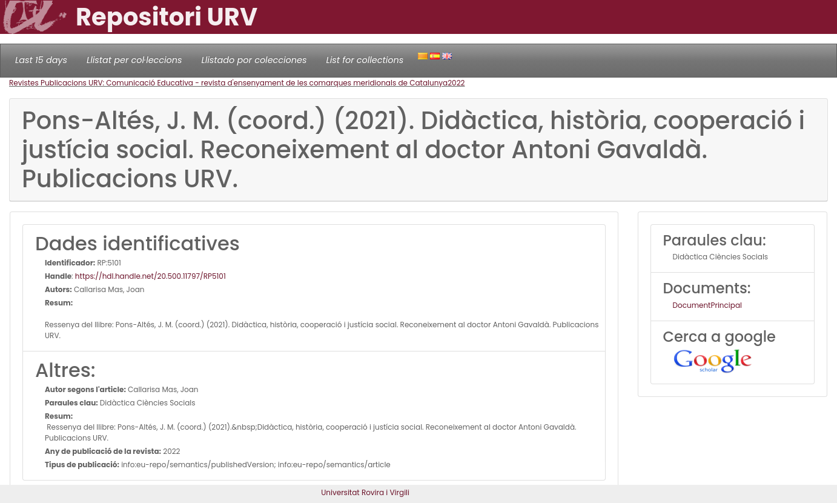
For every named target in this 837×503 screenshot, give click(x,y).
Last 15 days (41, 60)
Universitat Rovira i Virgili (365, 492)
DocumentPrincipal (707, 305)
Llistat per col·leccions (134, 60)
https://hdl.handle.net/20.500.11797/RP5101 (150, 276)
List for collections (364, 60)
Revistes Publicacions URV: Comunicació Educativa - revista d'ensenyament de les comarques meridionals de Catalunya (228, 83)
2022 (456, 83)
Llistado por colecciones (254, 60)
